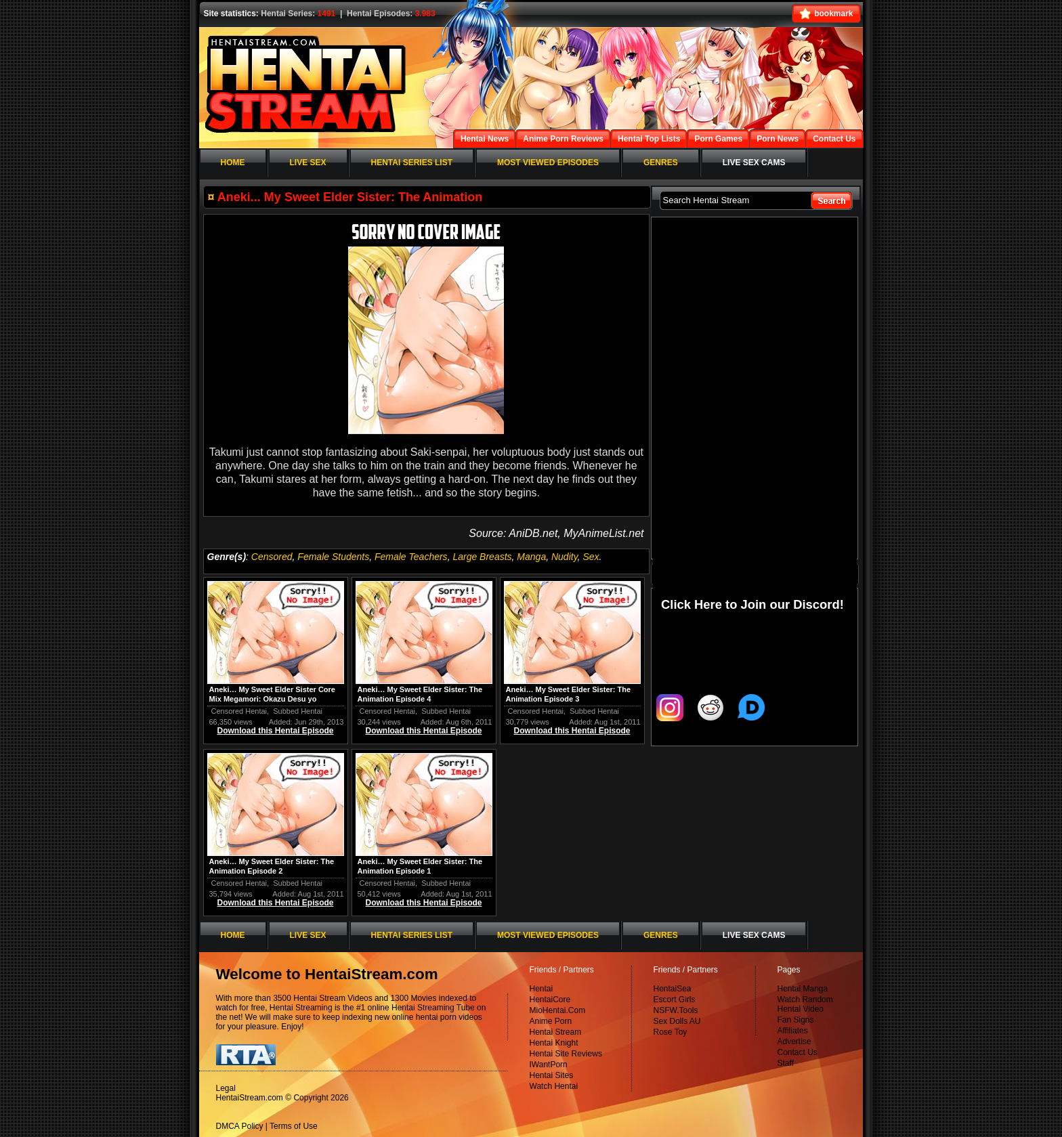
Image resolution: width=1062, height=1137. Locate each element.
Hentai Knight (554, 1043)
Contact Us (797, 1052)
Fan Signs (796, 1020)
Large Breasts (481, 556)
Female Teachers (411, 556)
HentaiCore (550, 999)
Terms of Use (294, 1126)
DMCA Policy (239, 1126)
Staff (786, 1063)
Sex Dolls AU (677, 1021)
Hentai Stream (556, 1032)
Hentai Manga (803, 988)
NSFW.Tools (676, 1010)
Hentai (541, 988)
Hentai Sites (552, 1075)
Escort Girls (675, 999)
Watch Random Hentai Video (805, 1004)
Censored (272, 556)
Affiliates (793, 1030)
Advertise (794, 1041)
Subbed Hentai (297, 711)
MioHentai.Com (558, 1010)
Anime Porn (551, 1021)
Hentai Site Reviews (566, 1053)
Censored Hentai (239, 711)
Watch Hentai (554, 1086)
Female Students (333, 556)
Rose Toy (670, 1032)
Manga (531, 556)
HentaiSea (673, 988)
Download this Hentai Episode (275, 730)
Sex (590, 556)
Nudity (564, 556)
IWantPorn (549, 1064)
